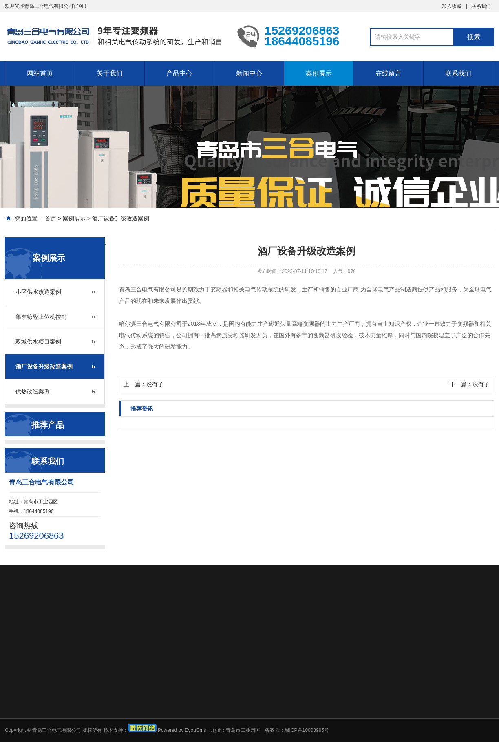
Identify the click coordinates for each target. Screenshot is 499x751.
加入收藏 (451, 6)
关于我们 (110, 73)
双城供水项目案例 (38, 341)
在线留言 (388, 73)
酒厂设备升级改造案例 (120, 218)
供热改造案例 (32, 391)
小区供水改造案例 (38, 292)
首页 (50, 218)
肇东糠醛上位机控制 (41, 316)
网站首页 (40, 73)
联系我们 (481, 6)
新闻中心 (249, 73)
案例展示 (319, 73)
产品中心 (179, 73)
